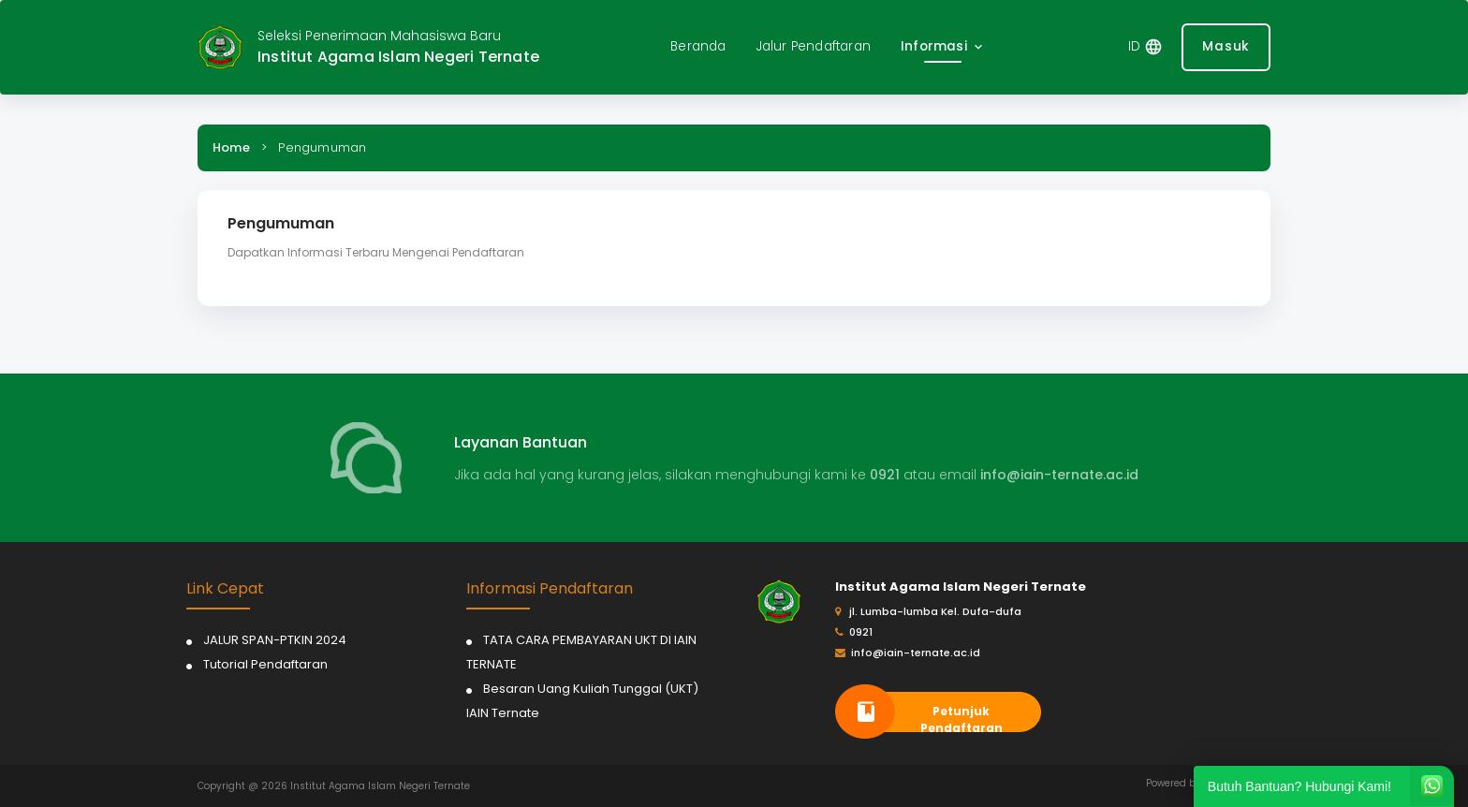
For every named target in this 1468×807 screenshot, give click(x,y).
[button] (943, 47)
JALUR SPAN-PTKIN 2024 (274, 640)
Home (231, 147)
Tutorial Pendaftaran (265, 664)
